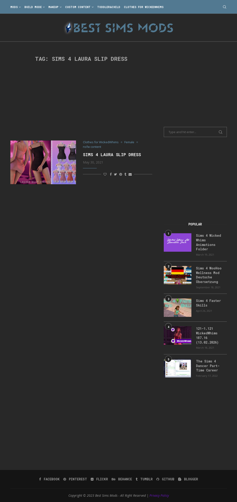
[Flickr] (99, 478)
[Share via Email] (130, 174)
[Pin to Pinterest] (120, 174)
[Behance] (122, 478)
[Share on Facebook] (111, 174)
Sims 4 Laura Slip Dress (112, 154)
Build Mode (33, 7)
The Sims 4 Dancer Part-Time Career (207, 365)
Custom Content (78, 7)
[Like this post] (105, 174)
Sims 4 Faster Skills (208, 302)
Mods (14, 7)
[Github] (165, 478)
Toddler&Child (108, 7)
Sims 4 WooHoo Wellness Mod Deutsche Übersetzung (209, 275)
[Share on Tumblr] (125, 174)
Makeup (53, 7)
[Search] (224, 7)
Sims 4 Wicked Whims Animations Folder (208, 242)
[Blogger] (188, 478)
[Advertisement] (81, 101)
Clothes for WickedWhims (144, 7)
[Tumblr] (144, 478)
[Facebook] (49, 478)
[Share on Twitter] (115, 174)
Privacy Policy (159, 495)
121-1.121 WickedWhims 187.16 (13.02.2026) (207, 335)
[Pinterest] (75, 478)
